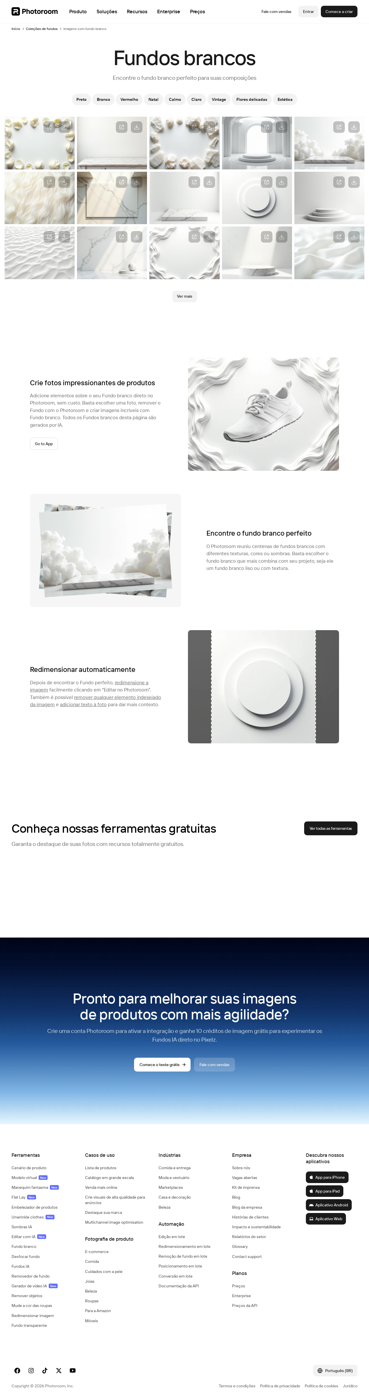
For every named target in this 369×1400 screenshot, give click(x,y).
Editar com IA (29, 1236)
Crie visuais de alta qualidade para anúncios (115, 1200)
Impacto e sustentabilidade (256, 1226)
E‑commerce (97, 1251)
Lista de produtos (100, 1167)
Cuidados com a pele (104, 1271)
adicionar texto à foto (83, 704)
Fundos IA (20, 1266)
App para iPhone (327, 1177)
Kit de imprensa (246, 1187)
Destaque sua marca (103, 1212)
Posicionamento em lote (180, 1266)
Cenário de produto (29, 1167)
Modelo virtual (30, 1177)
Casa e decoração (175, 1197)
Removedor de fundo (31, 1276)
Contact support (247, 1256)
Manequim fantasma (35, 1187)
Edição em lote (172, 1236)
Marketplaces (171, 1187)
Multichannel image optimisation (114, 1222)
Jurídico (350, 1385)
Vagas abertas (244, 1177)
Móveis (91, 1320)
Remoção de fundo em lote (183, 1256)
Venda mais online (101, 1187)
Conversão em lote (176, 1276)
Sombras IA (22, 1226)
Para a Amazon (98, 1310)
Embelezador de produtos (35, 1207)
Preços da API (244, 1305)
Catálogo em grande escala (109, 1177)
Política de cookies (321, 1385)
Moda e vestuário (174, 1177)
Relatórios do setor (249, 1236)
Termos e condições (237, 1385)
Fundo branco (24, 1246)
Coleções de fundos (42, 29)
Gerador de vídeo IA (35, 1285)
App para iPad (324, 1191)
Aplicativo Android (328, 1205)
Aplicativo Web (325, 1218)
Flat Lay (24, 1197)
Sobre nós (241, 1167)
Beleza (91, 1291)
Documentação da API (179, 1285)
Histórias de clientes (250, 1217)
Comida (92, 1261)
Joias (90, 1281)
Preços (238, 1285)
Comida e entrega (175, 1167)
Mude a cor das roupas (32, 1305)
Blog (236, 1197)
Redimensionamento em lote (184, 1246)
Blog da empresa (247, 1207)
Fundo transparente (29, 1325)
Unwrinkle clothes (33, 1217)
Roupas (92, 1300)
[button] (43, 1155)
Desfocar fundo (26, 1256)
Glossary (240, 1246)
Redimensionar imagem (33, 1315)
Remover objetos (27, 1295)
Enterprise (241, 1295)
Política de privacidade (280, 1385)
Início (16, 29)
